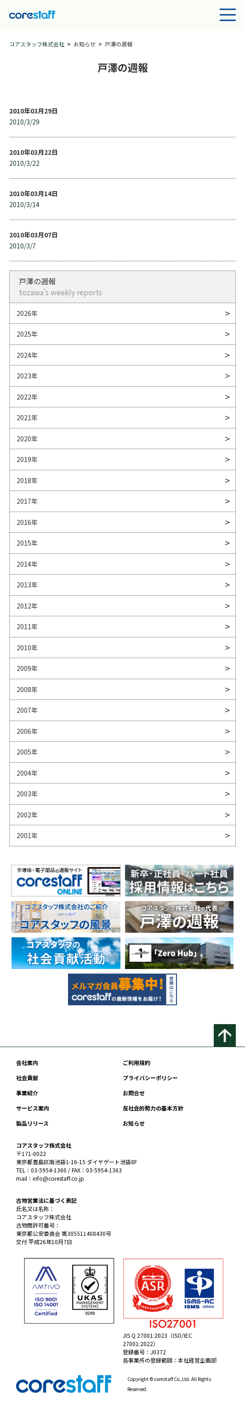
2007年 (27, 710)
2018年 (27, 480)
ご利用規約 (136, 1062)
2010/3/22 (24, 163)
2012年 (27, 605)
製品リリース (32, 1123)
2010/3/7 (22, 245)
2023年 (27, 375)
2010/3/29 (24, 121)
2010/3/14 (24, 204)
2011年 (27, 626)
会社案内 (27, 1062)
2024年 (27, 355)
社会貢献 (27, 1078)
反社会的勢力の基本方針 (153, 1108)
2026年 (27, 313)
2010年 (27, 647)
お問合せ (134, 1093)
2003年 (27, 793)
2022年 (27, 396)
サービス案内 (32, 1108)
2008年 (27, 689)
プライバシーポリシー (150, 1078)
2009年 (27, 668)
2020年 (27, 438)
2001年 (27, 835)
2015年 (27, 542)
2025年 (27, 333)
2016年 (27, 522)
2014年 (27, 564)
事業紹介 (27, 1093)
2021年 (27, 417)
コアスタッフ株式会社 (36, 44)
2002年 (27, 814)
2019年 (27, 459)
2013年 (27, 584)
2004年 (27, 773)
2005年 (27, 751)
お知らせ (134, 1123)
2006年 (27, 731)
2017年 (27, 501)
